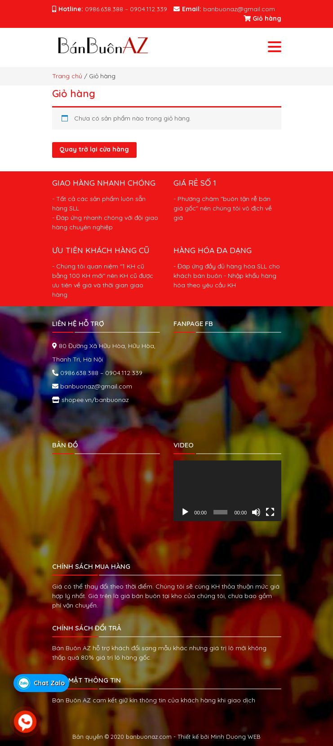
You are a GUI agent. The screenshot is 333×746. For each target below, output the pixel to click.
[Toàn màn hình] (270, 512)
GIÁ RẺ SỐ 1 (194, 183)
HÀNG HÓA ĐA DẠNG (212, 250)
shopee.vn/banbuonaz (94, 400)
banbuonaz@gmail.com (95, 386)
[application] (227, 490)
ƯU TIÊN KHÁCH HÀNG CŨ (100, 250)
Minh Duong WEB (236, 736)
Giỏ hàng (262, 18)
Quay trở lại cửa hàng (94, 149)
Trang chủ (67, 76)
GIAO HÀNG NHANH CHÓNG (103, 183)
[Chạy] (185, 512)
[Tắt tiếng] (256, 512)
